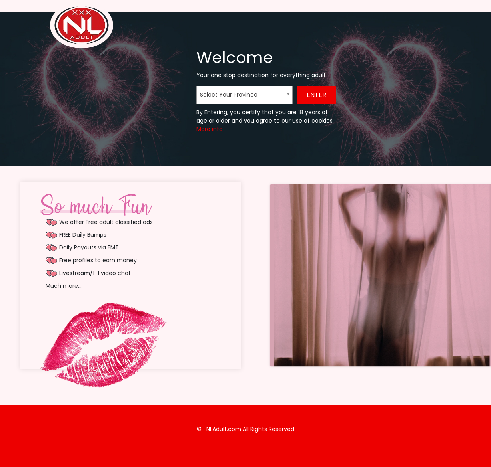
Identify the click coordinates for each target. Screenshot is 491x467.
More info (209, 129)
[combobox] (244, 95)
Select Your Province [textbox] (228, 95)
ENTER (316, 94)
